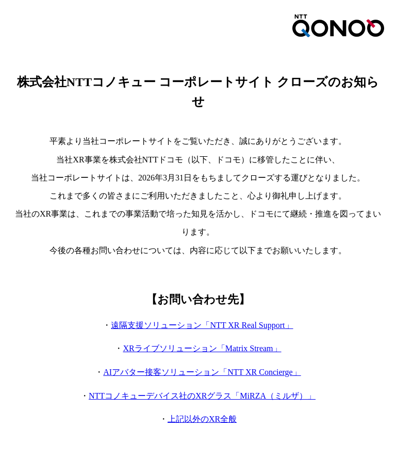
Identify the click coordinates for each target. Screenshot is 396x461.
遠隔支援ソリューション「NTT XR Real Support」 (202, 325)
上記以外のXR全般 (202, 419)
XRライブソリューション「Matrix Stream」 (202, 348)
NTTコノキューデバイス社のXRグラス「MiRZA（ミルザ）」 (202, 395)
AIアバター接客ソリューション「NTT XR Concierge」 (202, 372)
